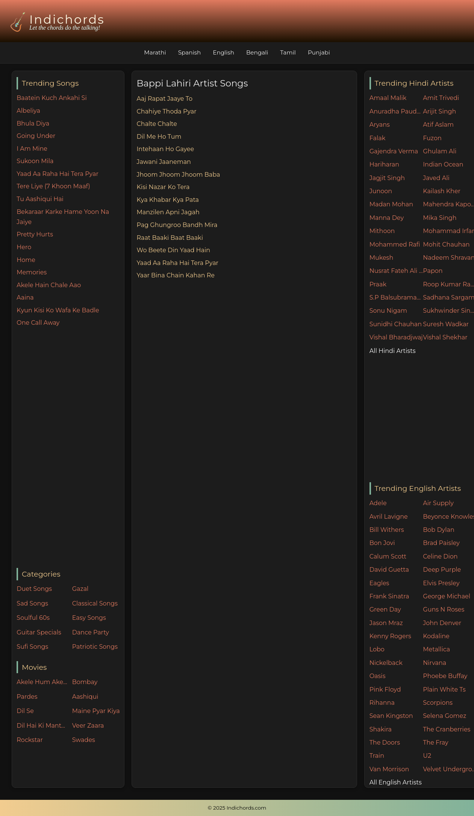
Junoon (381, 191)
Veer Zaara (88, 725)
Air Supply (438, 503)
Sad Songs (32, 603)
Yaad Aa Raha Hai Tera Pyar (57, 173)
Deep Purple (442, 569)
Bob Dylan (438, 529)
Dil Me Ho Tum (158, 136)
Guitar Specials (39, 632)
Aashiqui (85, 696)
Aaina (25, 297)
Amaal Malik (388, 97)
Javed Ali (436, 178)
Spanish (189, 52)
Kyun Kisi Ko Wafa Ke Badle (58, 310)
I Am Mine (32, 148)
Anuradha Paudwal (396, 111)
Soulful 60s (33, 617)
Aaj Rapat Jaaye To (164, 98)
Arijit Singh (439, 111)
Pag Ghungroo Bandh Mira (176, 225)
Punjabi (319, 52)
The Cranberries (446, 729)
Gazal (80, 588)
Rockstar (30, 739)
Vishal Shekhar (445, 337)
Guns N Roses (443, 609)
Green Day (385, 609)
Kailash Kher (441, 191)
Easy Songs (89, 617)
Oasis (378, 676)
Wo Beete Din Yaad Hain (173, 250)
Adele (378, 503)
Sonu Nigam (388, 310)
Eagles (379, 583)
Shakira (381, 729)
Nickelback (386, 662)
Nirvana (434, 662)
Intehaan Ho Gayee (165, 149)
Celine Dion (440, 556)
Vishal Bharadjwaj (396, 337)
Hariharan (384, 164)
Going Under (36, 135)
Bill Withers (387, 529)
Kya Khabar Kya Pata (167, 199)
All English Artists (396, 782)
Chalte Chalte (156, 123)
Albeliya (28, 110)
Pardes (27, 696)
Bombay (85, 682)
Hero (24, 247)
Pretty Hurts (35, 234)
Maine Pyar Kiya (96, 711)
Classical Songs (95, 603)
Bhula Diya (33, 123)
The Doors (385, 742)
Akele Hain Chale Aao (49, 285)
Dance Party (90, 632)
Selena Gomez (444, 715)
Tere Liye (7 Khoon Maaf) (53, 186)
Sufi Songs (32, 646)
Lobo (377, 649)
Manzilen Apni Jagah (167, 212)
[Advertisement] (70, 448)
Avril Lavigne (389, 516)
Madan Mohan (391, 204)
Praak (378, 284)
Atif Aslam (438, 124)
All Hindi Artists (393, 350)
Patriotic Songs (95, 646)
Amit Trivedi (441, 97)
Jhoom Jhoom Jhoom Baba (178, 174)
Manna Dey (387, 217)
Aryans (380, 124)
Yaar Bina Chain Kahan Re (175, 275)
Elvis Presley (441, 583)
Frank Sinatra (389, 596)
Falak (378, 138)
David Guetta (389, 569)
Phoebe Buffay (445, 676)
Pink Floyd (385, 689)
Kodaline (436, 636)
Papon (432, 270)
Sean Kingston (391, 715)
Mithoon (382, 231)
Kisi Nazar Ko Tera (162, 187)
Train (377, 755)
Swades (83, 739)
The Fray (435, 742)
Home (26, 259)
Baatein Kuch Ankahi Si (51, 97)
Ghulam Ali (439, 151)
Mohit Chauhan (446, 244)
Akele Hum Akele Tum (42, 682)
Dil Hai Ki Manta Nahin (42, 725)
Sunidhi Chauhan (396, 324)
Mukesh (382, 257)
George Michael (446, 596)
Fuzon (432, 138)
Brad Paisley (441, 543)
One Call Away (38, 322)
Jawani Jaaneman (163, 161)
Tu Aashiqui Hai (40, 199)
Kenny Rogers (390, 636)
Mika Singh (439, 217)
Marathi (155, 52)
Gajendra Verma (394, 151)
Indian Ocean (443, 164)
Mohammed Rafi (395, 244)
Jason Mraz (386, 623)
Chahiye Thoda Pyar (166, 111)
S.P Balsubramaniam (396, 297)
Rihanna (382, 702)
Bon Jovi (382, 543)
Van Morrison (389, 769)
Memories (32, 272)
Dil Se (25, 711)
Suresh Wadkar (446, 324)
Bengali (257, 52)
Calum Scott (388, 556)
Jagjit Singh (387, 178)
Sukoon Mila (35, 161)
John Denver (442, 623)
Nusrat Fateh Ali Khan (396, 270)
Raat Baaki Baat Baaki (169, 237)
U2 (427, 755)
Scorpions (438, 702)
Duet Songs (34, 588)
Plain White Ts (444, 689)
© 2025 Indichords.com (237, 808)
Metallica (436, 649)
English (223, 52)
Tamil (288, 52)
